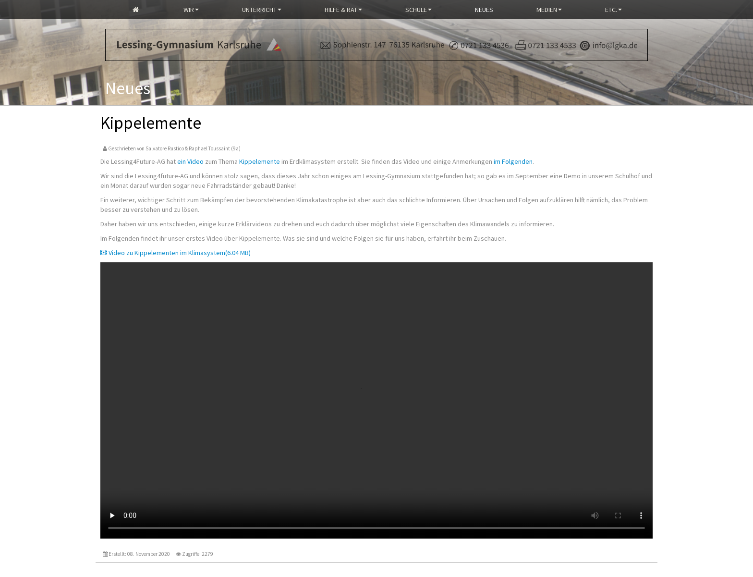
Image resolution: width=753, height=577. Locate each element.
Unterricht (261, 9)
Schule (418, 9)
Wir (191, 9)
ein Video (190, 161)
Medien (549, 9)
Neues (484, 9)
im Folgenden (513, 161)
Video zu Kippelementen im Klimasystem (175, 252)
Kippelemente (259, 161)
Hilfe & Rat (343, 9)
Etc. (613, 9)
